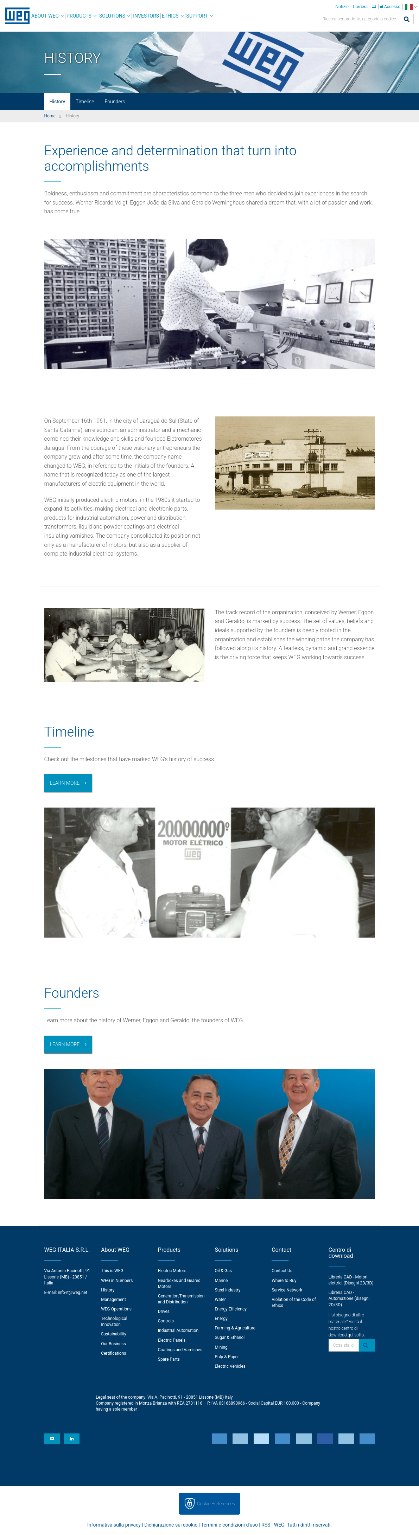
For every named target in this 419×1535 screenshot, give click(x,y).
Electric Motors (172, 1270)
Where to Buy (284, 1280)
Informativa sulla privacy (114, 1525)
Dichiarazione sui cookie (170, 1525)
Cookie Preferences (216, 1503)
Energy (221, 1318)
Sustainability (113, 1334)
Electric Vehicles (230, 1366)
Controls (166, 1321)
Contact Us (282, 1270)
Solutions (112, 16)
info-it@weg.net (72, 1292)
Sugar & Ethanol (230, 1337)
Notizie (341, 6)
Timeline (85, 101)
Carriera (360, 6)
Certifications (113, 1353)
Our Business (113, 1343)
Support (197, 16)
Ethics (170, 16)
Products (78, 16)
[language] (410, 7)
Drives (164, 1311)
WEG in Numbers (117, 1280)
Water (220, 1299)
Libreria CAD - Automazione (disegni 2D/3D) (349, 1298)
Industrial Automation (178, 1330)
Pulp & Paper (227, 1356)
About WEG (45, 16)
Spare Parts (169, 1359)
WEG (15, 16)
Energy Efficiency (230, 1309)
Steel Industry (227, 1290)
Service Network (287, 1290)
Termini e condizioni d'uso (229, 1525)
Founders (114, 101)
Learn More (65, 783)
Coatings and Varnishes (180, 1349)
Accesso (390, 6)
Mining (221, 1347)
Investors (146, 16)
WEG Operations (116, 1309)
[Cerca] (407, 20)
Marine (221, 1280)
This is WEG (112, 1270)
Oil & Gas (223, 1270)
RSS (265, 1525)
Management (113, 1299)
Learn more (65, 1044)
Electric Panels (172, 1340)
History (57, 101)
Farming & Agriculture (235, 1328)
